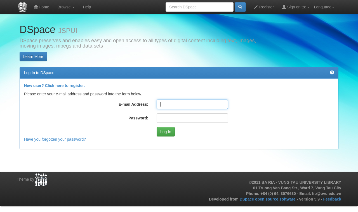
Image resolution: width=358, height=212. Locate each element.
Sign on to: (296, 6)
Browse (66, 7)
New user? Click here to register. (54, 85)
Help (87, 7)
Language (324, 7)
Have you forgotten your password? (55, 139)
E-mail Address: (133, 104)
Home (41, 6)
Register (264, 6)
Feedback (332, 199)
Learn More (33, 56)
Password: (138, 118)
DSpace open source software (268, 199)
